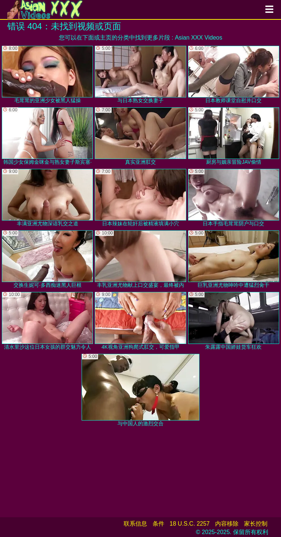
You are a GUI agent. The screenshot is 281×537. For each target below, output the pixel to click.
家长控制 (255, 524)
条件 (158, 524)
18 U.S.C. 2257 (190, 524)
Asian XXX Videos (198, 37)
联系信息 (135, 524)
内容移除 (227, 524)
